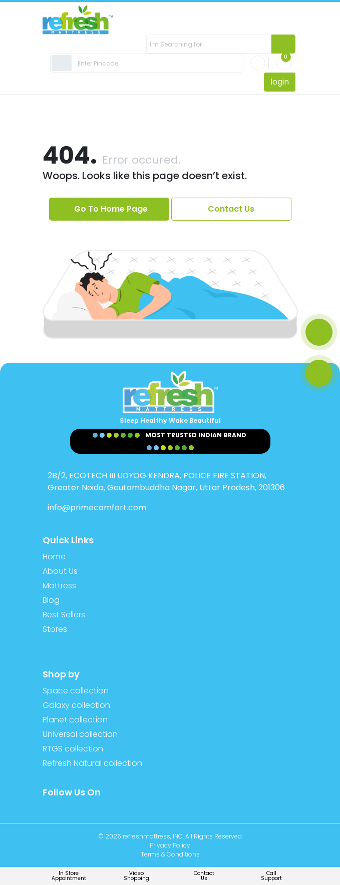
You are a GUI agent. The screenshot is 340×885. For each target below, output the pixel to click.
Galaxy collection (76, 705)
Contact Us (231, 209)
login (279, 82)
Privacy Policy (170, 845)
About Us (60, 571)
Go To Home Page (111, 209)
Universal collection (80, 734)
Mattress (59, 585)
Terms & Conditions (170, 854)
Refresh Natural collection (92, 763)
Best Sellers (64, 614)
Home (54, 556)
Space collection (76, 690)
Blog (51, 600)
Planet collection (75, 719)
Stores (55, 629)
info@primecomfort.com (97, 507)
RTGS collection (73, 748)
